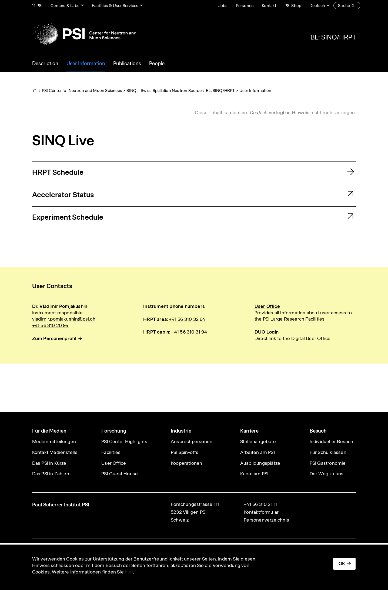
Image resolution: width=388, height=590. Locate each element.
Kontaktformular (261, 512)
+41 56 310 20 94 (50, 325)
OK (342, 563)
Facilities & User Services (115, 5)
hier (129, 572)
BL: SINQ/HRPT (333, 37)
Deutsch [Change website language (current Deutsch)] (317, 5)
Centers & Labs (65, 5)
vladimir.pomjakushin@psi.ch (63, 319)
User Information (255, 90)
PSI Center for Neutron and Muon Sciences (82, 90)
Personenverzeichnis (266, 520)
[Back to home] (84, 34)
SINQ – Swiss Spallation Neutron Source (164, 90)
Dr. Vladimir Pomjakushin (60, 306)
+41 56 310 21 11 (260, 504)
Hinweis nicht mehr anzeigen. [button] (324, 112)
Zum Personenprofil (54, 338)
